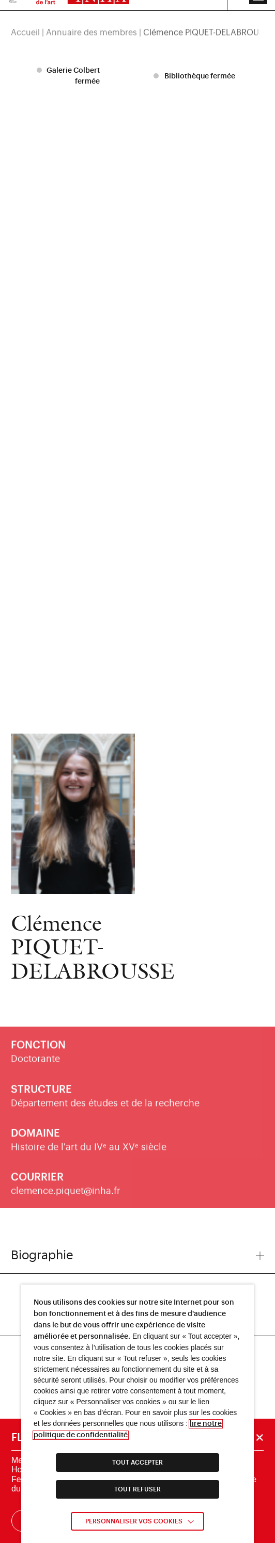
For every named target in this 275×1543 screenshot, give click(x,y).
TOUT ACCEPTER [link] (137, 1462)
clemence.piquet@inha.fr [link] (65, 1196)
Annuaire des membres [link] (91, 22)
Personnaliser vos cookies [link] (133, 1521)
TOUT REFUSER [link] (137, 1489)
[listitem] (70, 76)
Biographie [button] (137, 1255)
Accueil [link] (25, 22)
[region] (137, 21)
